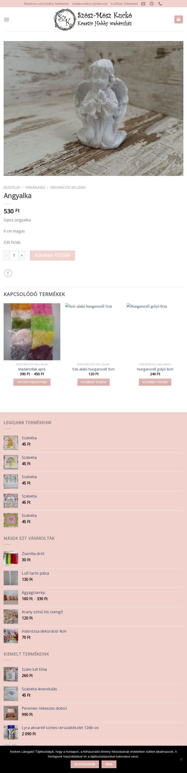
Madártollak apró (32, 369)
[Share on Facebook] (8, 273)
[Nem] (181, 761)
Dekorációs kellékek (68, 187)
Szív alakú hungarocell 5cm (93, 369)
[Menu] (6, 19)
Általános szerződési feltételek (46, 3)
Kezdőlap (12, 187)
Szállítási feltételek (124, 3)
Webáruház (35, 187)
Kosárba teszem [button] (93, 382)
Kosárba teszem (52, 255)
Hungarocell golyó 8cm (155, 369)
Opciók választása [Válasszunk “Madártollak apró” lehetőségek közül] (32, 382)
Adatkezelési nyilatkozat (89, 3)
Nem (108, 764)
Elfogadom (85, 764)
